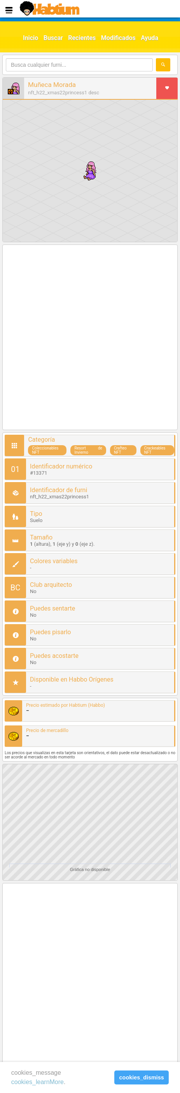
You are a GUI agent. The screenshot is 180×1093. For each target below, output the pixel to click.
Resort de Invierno (88, 450)
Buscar (53, 38)
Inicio (30, 38)
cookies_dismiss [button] (141, 1077)
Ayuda (149, 38)
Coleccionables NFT (45, 450)
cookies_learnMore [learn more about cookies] (37, 1082)
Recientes (82, 38)
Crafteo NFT (120, 450)
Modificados (118, 38)
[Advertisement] (90, 338)
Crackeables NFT (155, 450)
